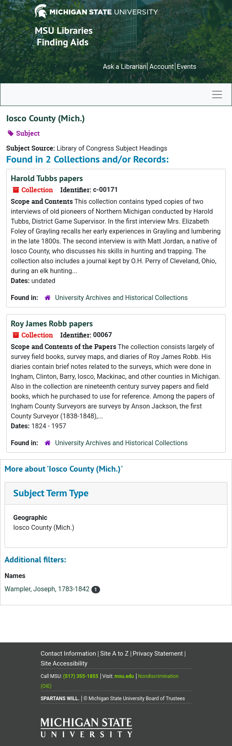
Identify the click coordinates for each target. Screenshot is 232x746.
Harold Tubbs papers (47, 178)
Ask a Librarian (125, 67)
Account (161, 67)
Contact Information (68, 653)
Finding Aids (62, 41)
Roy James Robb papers (52, 323)
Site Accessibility (64, 663)
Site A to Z (114, 653)
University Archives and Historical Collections (121, 298)
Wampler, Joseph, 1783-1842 (48, 589)
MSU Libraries (64, 30)
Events (186, 67)
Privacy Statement (158, 653)
